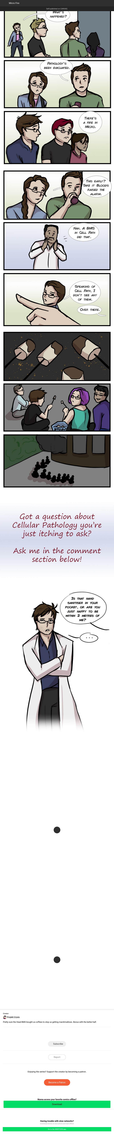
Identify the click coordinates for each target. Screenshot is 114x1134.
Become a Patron (57, 1082)
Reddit (77, 1035)
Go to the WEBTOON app (57, 1129)
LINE (37, 1035)
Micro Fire (14, 3)
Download (57, 1104)
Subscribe (58, 1044)
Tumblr (67, 1035)
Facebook (47, 1035)
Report (57, 1057)
